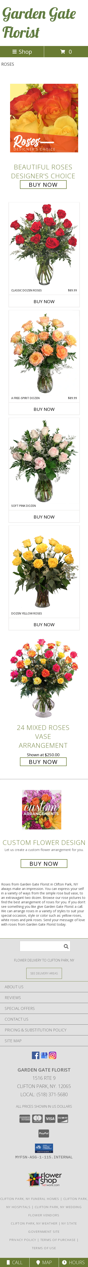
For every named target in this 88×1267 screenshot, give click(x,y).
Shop (22, 51)
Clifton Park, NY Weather (34, 1223)
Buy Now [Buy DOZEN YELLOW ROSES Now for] (44, 625)
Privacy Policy (22, 1240)
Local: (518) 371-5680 (44, 1094)
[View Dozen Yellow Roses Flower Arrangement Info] (44, 568)
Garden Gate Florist (39, 23)
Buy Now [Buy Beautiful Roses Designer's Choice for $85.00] (43, 184)
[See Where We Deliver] (44, 973)
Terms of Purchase (58, 1240)
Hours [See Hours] (73, 1262)
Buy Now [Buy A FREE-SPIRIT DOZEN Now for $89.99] (44, 409)
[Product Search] (45, 946)
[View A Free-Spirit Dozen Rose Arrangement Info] (44, 353)
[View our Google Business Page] (44, 1057)
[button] (44, 1148)
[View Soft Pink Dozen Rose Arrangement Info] (44, 461)
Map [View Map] (44, 1262)
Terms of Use (44, 1248)
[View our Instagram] (52, 1057)
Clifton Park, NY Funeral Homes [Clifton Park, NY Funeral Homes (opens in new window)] (29, 1199)
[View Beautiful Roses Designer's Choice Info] (44, 118)
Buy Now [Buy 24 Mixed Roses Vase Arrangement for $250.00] (43, 762)
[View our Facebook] (35, 1057)
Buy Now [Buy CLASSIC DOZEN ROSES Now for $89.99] (44, 301)
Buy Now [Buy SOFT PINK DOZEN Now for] (44, 517)
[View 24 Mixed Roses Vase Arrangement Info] (44, 678)
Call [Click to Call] (15, 1262)
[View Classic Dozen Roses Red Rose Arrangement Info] (44, 245)
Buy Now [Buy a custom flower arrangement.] (44, 863)
